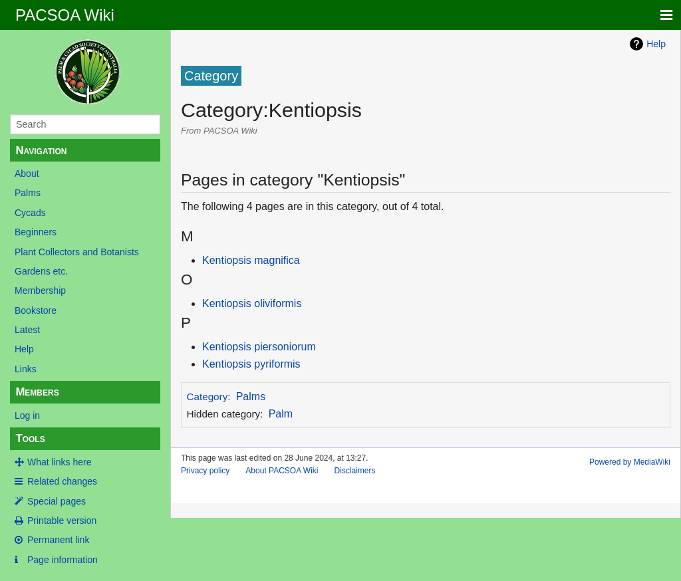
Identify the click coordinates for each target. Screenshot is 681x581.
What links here (59, 462)
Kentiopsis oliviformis (251, 303)
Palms (28, 192)
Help (24, 349)
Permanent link (58, 539)
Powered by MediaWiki (629, 462)
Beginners (36, 232)
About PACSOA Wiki (281, 470)
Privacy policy (205, 470)
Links (26, 369)
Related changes (62, 481)
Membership (40, 290)
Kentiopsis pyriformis (251, 364)
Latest (27, 329)
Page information (62, 559)
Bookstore (36, 310)
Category (207, 396)
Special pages (56, 501)
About (27, 173)
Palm (281, 413)
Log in (27, 415)
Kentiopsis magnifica (251, 260)
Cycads (30, 212)
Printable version (61, 520)
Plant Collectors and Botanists (77, 252)
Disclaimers (355, 470)
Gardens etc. (41, 271)
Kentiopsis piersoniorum (259, 346)
